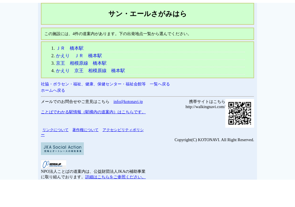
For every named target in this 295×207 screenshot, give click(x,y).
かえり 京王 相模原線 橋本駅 (90, 70)
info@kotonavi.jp (128, 101)
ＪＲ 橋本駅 (70, 48)
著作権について (85, 130)
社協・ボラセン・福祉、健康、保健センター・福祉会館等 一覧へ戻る (105, 84)
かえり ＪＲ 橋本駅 (79, 55)
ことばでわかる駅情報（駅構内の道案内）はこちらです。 (93, 112)
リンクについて (55, 130)
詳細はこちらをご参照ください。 (115, 177)
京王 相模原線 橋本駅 (81, 63)
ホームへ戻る (53, 90)
